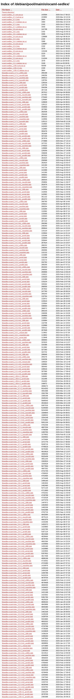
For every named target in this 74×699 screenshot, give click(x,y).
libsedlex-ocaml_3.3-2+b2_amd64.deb (16, 308)
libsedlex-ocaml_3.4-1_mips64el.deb (15, 209)
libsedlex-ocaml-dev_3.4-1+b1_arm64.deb (17, 553)
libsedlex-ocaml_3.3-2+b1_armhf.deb (16, 323)
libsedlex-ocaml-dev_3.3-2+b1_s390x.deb (17, 624)
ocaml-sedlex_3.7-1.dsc (11, 24)
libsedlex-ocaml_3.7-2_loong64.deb (15, 80)
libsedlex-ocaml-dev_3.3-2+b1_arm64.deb (17, 641)
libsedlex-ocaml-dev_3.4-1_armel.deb (16, 529)
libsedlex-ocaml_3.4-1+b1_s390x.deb (16, 223)
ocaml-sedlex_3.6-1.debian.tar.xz (14, 34)
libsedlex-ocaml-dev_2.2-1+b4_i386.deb (17, 667)
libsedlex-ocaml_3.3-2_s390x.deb (14, 245)
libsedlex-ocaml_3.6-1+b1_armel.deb (16, 194)
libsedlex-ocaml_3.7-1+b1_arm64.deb (16, 153)
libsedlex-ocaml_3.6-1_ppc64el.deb (15, 163)
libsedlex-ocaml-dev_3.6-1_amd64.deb (16, 490)
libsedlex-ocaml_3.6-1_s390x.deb (14, 158)
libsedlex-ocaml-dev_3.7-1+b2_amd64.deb (18, 451)
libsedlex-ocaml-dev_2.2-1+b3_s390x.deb (17, 670)
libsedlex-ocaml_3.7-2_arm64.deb (14, 87)
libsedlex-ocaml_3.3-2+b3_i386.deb (15, 277)
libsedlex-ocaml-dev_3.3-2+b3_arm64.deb (17, 597)
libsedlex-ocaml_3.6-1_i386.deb (14, 168)
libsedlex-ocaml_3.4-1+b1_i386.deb (15, 233)
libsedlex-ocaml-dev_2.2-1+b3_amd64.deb (18, 687)
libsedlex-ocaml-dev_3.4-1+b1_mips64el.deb (18, 544)
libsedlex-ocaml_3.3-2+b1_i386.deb (15, 320)
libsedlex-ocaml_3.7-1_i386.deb (14, 124)
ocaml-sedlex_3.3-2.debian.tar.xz (14, 49)
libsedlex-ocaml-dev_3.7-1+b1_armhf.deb (17, 464)
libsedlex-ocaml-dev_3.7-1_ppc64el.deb (17, 430)
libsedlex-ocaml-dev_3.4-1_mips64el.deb (17, 522)
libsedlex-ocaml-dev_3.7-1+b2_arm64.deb (17, 449)
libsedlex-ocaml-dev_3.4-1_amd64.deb (16, 534)
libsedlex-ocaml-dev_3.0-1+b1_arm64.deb (17, 663)
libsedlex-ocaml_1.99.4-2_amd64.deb (16, 383)
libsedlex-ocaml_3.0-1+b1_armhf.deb (16, 347)
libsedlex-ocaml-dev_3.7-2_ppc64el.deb (17, 391)
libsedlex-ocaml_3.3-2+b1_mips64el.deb (17, 318)
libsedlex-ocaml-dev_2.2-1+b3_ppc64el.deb (18, 672)
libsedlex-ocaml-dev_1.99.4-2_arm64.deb (17, 694)
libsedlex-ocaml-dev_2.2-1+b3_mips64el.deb (18, 677)
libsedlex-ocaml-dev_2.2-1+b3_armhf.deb (17, 680)
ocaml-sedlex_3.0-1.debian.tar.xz (14, 56)
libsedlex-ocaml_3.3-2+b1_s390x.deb (16, 311)
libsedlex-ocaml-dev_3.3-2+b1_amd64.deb (18, 643)
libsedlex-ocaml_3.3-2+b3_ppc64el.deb (16, 272)
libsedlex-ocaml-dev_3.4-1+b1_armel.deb (17, 551)
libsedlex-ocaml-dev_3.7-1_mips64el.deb (17, 432)
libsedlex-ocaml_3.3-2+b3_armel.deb (16, 282)
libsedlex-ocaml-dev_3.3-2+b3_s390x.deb (17, 580)
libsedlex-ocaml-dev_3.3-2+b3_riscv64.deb (18, 583)
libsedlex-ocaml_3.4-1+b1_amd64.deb (16, 243)
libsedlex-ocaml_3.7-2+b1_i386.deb (15, 102)
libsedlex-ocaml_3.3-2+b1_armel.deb (16, 325)
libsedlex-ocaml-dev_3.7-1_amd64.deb (16, 447)
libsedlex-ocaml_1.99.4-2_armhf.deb (15, 379)
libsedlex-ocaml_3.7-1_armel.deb (14, 129)
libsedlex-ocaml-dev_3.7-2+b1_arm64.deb (17, 420)
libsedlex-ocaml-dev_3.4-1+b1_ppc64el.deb (18, 541)
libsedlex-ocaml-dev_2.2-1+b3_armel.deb (17, 682)
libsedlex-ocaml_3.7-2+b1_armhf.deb (16, 104)
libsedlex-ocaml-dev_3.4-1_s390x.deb (16, 515)
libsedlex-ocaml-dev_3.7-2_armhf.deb (16, 398)
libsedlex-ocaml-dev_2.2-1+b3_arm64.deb (17, 684)
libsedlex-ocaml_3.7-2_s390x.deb (14, 73)
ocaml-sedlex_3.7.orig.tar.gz (12, 15)
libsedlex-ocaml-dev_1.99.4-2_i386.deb (16, 689)
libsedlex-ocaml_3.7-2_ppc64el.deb (15, 78)
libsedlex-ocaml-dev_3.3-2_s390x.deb (16, 558)
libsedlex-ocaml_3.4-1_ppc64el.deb (15, 206)
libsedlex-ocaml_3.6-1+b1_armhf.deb (16, 192)
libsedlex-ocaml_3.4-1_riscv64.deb (15, 204)
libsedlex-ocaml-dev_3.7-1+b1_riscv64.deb (18, 456)
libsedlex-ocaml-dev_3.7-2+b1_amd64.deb (18, 422)
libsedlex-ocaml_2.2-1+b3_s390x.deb (16, 357)
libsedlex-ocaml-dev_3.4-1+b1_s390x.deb (17, 536)
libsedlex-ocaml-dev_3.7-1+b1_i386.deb (17, 461)
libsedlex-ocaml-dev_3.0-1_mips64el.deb (17, 648)
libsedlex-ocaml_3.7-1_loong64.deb (15, 121)
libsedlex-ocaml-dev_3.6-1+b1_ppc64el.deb (18, 498)
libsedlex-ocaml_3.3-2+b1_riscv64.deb (16, 313)
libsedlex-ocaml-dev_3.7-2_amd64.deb (16, 403)
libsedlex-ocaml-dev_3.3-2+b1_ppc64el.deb (18, 629)
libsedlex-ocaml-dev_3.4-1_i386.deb (15, 524)
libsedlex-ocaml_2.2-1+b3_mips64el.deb (17, 364)
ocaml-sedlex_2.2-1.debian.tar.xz (14, 63)
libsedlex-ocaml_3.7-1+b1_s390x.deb (16, 141)
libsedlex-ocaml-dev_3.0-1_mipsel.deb (16, 646)
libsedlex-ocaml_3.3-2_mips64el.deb (15, 252)
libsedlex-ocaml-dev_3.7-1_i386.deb (15, 437)
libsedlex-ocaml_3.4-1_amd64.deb (15, 221)
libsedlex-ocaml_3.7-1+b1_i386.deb (15, 148)
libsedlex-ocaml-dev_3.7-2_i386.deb (15, 396)
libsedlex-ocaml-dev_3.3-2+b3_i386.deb (17, 590)
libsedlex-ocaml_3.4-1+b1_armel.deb (16, 238)
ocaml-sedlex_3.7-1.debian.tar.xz (14, 27)
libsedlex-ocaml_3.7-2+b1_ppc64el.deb (16, 97)
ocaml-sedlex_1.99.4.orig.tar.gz (13, 66)
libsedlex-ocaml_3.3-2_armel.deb (14, 260)
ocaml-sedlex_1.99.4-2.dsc (12, 68)
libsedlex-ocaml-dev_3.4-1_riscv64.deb (16, 517)
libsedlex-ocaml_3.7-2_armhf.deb (14, 85)
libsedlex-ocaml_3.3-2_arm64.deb (14, 262)
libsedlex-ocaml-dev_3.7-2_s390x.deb (16, 386)
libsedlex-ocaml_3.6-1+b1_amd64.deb (16, 199)
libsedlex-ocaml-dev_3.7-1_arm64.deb (16, 444)
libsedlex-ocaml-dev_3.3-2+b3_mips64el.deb (18, 587)
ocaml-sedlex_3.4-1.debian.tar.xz (14, 41)
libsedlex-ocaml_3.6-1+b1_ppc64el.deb (16, 184)
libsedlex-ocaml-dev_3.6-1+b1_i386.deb (17, 502)
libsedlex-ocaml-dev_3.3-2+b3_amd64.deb (18, 600)
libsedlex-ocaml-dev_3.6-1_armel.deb (16, 485)
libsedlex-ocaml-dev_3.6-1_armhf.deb (16, 483)
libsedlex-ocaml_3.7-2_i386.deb (14, 83)
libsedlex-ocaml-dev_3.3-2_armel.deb (16, 573)
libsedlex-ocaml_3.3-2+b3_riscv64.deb (16, 269)
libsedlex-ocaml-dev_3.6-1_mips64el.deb (17, 478)
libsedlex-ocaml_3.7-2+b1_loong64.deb (16, 99)
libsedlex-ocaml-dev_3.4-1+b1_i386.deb (17, 546)
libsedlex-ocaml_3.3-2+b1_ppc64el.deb (16, 316)
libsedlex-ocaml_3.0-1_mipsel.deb (14, 332)
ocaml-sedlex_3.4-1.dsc (11, 39)
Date (58, 10)
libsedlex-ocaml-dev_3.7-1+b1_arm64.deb (17, 466)
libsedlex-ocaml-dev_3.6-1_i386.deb (15, 481)
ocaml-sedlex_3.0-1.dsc (11, 53)
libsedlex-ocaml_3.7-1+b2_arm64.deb (16, 136)
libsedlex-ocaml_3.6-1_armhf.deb (14, 170)
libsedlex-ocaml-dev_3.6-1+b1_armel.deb (17, 507)
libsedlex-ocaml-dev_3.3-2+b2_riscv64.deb (18, 604)
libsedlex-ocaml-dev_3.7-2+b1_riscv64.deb (18, 408)
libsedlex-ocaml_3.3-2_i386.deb (14, 255)
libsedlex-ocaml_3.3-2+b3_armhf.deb (16, 279)
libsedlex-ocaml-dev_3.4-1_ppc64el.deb (17, 519)
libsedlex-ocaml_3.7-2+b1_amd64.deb (16, 109)
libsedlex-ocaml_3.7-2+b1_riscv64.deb (16, 95)
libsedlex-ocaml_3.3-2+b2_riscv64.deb (16, 291)
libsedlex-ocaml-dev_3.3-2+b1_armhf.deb (17, 636)
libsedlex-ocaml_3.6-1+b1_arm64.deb (16, 197)
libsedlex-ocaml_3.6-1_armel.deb (14, 172)
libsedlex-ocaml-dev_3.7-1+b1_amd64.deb (18, 468)
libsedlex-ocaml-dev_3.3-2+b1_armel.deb (17, 638)
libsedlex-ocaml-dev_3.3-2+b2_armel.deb (17, 616)
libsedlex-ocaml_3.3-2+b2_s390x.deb (16, 289)
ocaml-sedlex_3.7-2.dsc (11, 19)
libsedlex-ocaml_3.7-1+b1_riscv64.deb (16, 143)
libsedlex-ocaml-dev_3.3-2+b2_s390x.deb (17, 602)
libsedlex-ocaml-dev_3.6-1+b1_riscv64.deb (18, 495)
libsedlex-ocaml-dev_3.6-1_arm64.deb (16, 488)
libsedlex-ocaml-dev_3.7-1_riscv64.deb (16, 427)
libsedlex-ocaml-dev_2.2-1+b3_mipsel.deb (17, 675)
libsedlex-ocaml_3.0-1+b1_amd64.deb (16, 352)
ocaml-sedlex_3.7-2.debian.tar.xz (14, 22)
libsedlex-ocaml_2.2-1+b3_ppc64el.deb (16, 359)
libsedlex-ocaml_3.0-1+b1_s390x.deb (16, 340)
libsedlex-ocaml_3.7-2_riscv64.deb (15, 75)
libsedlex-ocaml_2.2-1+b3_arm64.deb (16, 371)
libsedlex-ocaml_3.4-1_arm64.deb (14, 218)
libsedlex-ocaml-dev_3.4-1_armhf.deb (16, 527)
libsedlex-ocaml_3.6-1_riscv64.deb (15, 160)
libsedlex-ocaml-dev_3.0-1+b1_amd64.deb (18, 665)
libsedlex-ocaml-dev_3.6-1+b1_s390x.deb (17, 493)
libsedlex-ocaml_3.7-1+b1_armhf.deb (16, 150)
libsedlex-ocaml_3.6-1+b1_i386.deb (15, 189)
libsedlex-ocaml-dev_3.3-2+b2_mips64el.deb (18, 609)
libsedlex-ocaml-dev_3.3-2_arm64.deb (16, 575)
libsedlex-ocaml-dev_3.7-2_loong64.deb (17, 393)
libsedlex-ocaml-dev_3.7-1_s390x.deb (16, 425)
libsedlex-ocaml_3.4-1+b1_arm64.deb (16, 240)
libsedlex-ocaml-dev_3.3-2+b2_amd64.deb (18, 621)
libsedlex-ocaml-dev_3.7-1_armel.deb (16, 442)
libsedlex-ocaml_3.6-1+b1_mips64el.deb (17, 187)
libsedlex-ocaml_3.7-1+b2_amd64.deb (16, 138)
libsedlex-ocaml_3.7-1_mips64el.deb (15, 119)
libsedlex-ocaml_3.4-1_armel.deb (14, 216)
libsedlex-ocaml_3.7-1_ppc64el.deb (15, 117)
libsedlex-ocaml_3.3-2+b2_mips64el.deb (17, 296)
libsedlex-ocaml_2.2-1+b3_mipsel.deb (16, 362)
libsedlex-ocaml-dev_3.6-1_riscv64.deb (16, 473)
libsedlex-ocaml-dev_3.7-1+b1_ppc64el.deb (18, 459)
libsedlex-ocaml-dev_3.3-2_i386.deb (15, 568)
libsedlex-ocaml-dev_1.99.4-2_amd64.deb (17, 697)
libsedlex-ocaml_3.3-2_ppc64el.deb (15, 250)
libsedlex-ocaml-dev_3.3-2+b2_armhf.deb (17, 614)
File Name (6, 10)
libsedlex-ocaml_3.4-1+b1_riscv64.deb (16, 226)
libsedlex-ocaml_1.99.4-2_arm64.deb (16, 381)
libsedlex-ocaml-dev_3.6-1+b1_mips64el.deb (18, 500)
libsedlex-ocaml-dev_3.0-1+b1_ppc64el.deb (18, 655)
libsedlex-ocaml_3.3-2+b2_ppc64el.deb (16, 294)
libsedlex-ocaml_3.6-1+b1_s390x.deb (16, 180)
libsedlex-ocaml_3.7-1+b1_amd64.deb (16, 155)
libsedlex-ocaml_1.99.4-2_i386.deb (15, 376)
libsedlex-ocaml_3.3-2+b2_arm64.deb (16, 306)
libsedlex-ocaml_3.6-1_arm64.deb (14, 175)
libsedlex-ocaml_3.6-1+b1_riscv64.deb (16, 182)
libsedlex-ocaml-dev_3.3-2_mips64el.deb (17, 565)
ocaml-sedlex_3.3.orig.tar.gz (12, 44)
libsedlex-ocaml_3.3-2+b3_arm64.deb (16, 284)
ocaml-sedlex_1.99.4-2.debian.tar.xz (15, 70)
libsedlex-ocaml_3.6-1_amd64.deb (15, 177)
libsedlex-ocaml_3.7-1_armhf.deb (14, 126)
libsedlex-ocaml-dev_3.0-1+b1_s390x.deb (17, 653)
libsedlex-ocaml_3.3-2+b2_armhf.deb (16, 301)
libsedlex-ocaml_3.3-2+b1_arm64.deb (16, 328)
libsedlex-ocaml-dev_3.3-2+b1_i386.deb (17, 634)
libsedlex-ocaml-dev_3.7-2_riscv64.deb (16, 388)
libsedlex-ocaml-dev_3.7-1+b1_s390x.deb (17, 454)
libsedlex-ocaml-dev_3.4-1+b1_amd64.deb (18, 556)
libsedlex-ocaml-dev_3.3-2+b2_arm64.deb (17, 619)
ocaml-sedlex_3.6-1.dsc (11, 32)
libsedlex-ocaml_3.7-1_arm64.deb (14, 131)
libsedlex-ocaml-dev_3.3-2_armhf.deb (16, 570)
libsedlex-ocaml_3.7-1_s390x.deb (14, 112)
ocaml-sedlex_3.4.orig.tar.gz (12, 36)
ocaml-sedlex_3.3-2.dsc (11, 46)
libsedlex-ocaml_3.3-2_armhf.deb (14, 257)
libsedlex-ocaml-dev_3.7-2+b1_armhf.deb (17, 417)
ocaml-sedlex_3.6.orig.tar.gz (12, 29)
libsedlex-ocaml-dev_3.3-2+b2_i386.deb (17, 612)
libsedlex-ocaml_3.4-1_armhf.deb (14, 214)
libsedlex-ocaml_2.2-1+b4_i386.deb (15, 354)
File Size (44, 10)
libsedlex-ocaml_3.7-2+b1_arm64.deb (16, 107)
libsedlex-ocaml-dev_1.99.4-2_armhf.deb (17, 692)
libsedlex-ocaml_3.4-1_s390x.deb (14, 201)
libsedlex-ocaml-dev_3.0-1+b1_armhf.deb (17, 660)
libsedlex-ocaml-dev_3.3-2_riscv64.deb (16, 561)
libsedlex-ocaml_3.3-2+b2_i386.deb (15, 299)
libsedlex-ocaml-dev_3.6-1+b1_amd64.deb (18, 512)
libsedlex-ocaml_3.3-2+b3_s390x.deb (16, 267)
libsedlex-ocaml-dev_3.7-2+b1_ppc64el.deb (18, 410)
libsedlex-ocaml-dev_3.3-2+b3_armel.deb (17, 595)
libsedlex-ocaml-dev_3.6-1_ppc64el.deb (17, 476)
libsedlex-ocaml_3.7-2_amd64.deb (15, 90)
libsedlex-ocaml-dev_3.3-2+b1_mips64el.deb (18, 631)
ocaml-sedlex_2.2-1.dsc (11, 61)
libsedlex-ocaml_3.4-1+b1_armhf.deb (16, 235)
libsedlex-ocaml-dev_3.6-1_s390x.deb (16, 471)
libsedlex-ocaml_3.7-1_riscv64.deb (15, 114)
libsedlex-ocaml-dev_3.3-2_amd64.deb (16, 578)
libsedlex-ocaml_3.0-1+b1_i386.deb (15, 345)
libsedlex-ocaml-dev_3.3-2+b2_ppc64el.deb (18, 607)
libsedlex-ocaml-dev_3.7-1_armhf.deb (16, 439)
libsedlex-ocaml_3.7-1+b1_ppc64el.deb (16, 146)
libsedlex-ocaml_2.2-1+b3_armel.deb (16, 369)
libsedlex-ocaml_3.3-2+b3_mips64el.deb (17, 274)
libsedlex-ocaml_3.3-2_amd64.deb (15, 265)
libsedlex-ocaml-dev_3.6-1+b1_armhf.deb (17, 505)
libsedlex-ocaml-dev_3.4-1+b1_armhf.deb (17, 549)
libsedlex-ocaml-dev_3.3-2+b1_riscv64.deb (18, 626)
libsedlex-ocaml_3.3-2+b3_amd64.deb (16, 286)
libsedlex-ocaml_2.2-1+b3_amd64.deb (16, 374)
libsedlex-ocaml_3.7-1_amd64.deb (15, 134)
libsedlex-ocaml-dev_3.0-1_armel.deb (16, 650)
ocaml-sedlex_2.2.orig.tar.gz (12, 58)
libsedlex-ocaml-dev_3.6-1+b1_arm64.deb (17, 510)
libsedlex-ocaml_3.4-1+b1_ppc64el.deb (16, 228)
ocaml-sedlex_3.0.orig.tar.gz (12, 51)
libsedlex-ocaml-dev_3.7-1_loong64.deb (17, 434)
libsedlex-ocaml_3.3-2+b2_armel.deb (16, 303)
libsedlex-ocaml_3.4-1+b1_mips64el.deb (17, 231)
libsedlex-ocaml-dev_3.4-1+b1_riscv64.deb (18, 539)
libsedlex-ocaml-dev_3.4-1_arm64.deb (16, 532)
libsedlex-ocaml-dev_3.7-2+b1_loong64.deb (18, 413)
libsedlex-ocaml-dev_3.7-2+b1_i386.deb (17, 415)
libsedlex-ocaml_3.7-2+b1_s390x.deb (16, 92)
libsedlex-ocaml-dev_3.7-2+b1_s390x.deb (17, 405)
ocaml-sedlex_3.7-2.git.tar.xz (12, 17)
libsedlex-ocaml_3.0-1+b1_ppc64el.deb (16, 342)
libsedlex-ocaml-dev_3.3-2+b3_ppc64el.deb (18, 585)
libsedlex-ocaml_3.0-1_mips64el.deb (15, 335)
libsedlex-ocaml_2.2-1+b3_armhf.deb (16, 367)
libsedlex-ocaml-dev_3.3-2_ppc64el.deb (17, 563)
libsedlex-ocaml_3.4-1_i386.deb (14, 211)
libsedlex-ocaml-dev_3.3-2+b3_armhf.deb (17, 592)
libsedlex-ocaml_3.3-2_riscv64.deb (15, 248)
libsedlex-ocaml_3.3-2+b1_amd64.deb (16, 330)
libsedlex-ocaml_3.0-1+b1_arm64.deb (16, 350)
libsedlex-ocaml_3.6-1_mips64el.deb (15, 165)
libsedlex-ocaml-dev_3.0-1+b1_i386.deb (17, 658)
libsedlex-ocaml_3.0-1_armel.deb (14, 337)
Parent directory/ (8, 12)
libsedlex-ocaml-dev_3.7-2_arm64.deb (16, 401)
